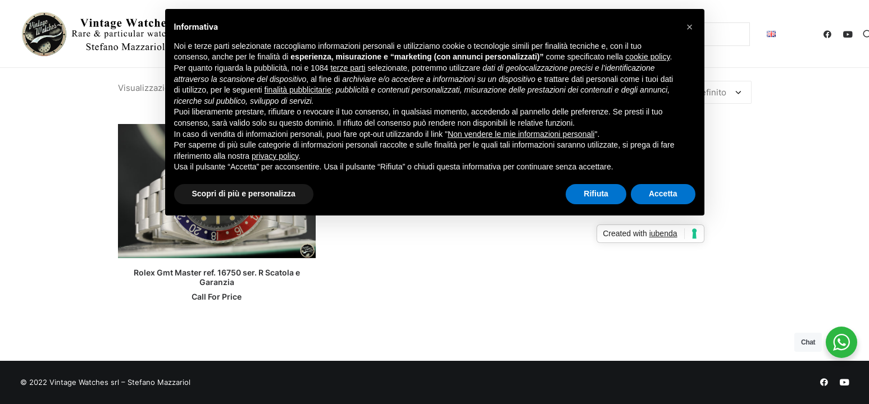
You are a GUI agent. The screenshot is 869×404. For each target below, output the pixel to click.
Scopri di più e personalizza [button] (243, 193)
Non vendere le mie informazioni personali (521, 134)
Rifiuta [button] (596, 193)
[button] (830, 34)
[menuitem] (771, 34)
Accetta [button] (663, 193)
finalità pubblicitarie (298, 89)
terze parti (347, 67)
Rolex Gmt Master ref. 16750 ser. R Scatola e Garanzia (217, 277)
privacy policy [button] (275, 156)
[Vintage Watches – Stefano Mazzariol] (100, 34)
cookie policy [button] (647, 56)
